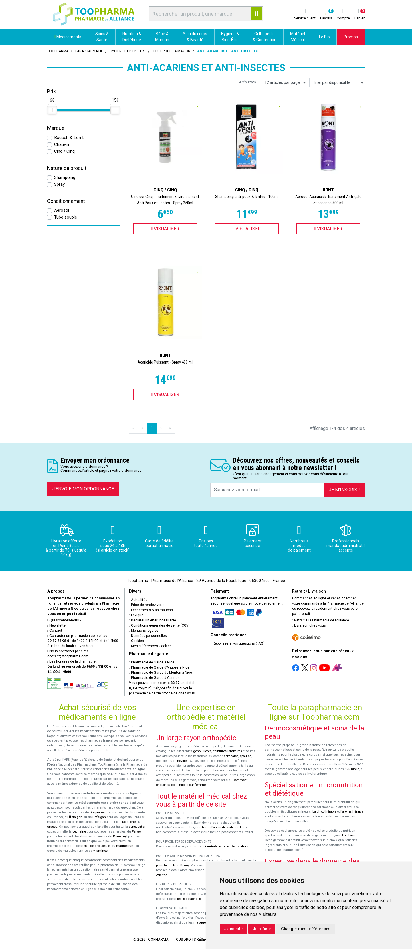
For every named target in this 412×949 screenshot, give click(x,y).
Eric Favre (349, 835)
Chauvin (61, 144)
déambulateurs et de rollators (225, 846)
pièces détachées (188, 899)
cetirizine (79, 831)
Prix (51, 91)
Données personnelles (148, 636)
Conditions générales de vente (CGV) (159, 625)
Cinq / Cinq (64, 151)
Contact (54, 631)
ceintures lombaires (227, 751)
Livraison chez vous (309, 625)
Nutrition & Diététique (131, 36)
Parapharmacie (89, 51)
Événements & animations (151, 610)
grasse (52, 827)
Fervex (136, 831)
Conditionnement (66, 201)
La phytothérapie (324, 811)
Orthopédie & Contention (264, 36)
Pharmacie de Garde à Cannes (154, 678)
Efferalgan (74, 817)
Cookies (136, 641)
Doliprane (97, 812)
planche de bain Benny (172, 865)
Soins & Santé (102, 36)
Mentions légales (144, 631)
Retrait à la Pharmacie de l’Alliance (320, 620)
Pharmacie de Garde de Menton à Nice (160, 673)
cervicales (231, 756)
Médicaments (67, 37)
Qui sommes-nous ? (64, 620)
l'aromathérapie (351, 811)
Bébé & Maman (162, 36)
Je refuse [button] (262, 928)
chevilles (181, 761)
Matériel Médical (297, 36)
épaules (245, 756)
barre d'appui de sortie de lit (222, 827)
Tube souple (65, 217)
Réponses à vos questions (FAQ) (237, 643)
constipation (137, 827)
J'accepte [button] (233, 928)
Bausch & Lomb (69, 137)
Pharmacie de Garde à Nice (151, 662)
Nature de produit (66, 168)
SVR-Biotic (352, 769)
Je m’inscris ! (344, 489)
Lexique (136, 615)
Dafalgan (99, 817)
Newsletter (57, 625)
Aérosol (61, 210)
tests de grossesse (96, 846)
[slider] (52, 110)
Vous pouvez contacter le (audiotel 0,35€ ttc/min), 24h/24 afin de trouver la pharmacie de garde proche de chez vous (162, 688)
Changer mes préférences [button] (305, 928)
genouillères (202, 751)
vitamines (100, 851)
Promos (351, 37)
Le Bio (324, 37)
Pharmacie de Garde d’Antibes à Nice (159, 667)
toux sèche (128, 822)
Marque (55, 128)
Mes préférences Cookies (150, 646)
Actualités (138, 600)
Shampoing (64, 177)
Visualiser (165, 228)
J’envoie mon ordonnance (83, 489)
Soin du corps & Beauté (195, 36)
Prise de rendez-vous (147, 605)
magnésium (125, 846)
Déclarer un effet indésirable (152, 620)
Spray (59, 184)
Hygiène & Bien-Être (230, 36)
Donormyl (120, 836)
